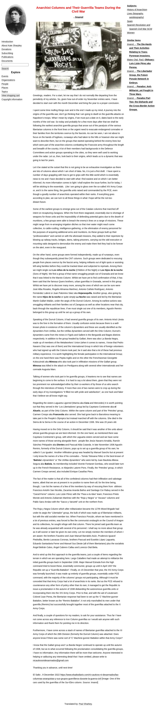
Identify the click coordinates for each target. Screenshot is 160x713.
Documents (7, 61)
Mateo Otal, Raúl (135, 59)
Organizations (8, 80)
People (5, 84)
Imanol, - (131, 44)
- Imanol (78, 17)
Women (131, 32)
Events (5, 76)
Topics (5, 91)
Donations (6, 49)
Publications (7, 57)
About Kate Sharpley (12, 45)
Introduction (7, 41)
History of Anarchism (137, 9)
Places (5, 87)
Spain (130, 21)
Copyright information (12, 99)
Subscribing (7, 53)
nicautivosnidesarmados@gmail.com (51, 660)
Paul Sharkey (85, 704)
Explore (15, 72)
